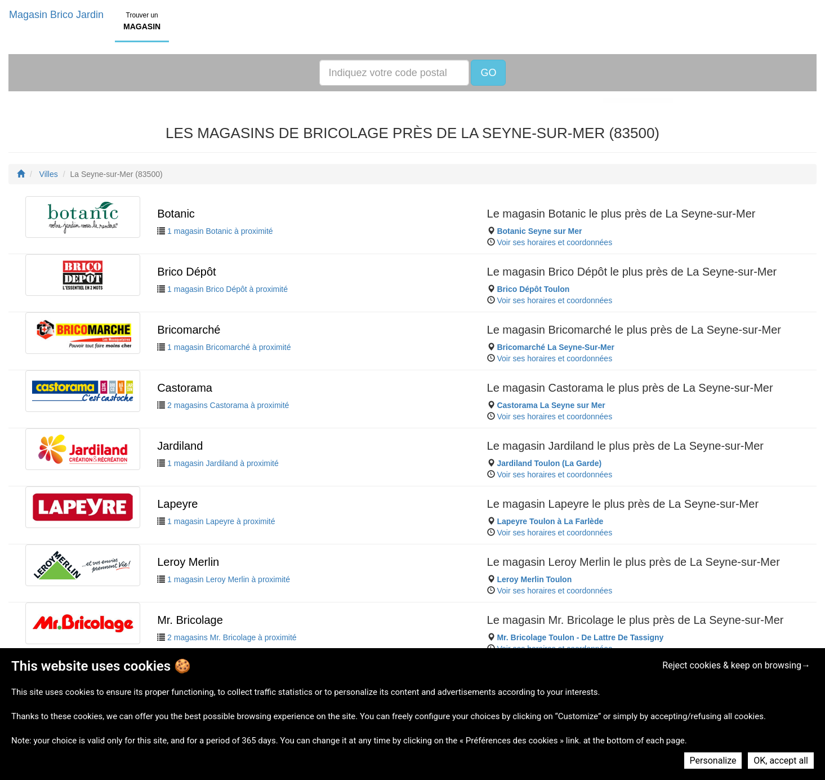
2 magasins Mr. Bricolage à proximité (232, 637)
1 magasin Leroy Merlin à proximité (228, 579)
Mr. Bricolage (190, 620)
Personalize (713, 760)
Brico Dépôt (186, 271)
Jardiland (180, 446)
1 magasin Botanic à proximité (220, 231)
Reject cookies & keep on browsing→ (736, 665)
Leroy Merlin (188, 562)
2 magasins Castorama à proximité (228, 405)
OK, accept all (780, 760)
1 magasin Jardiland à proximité (223, 463)
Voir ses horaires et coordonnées (554, 242)
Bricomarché (188, 329)
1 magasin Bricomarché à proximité (229, 347)
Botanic (176, 213)
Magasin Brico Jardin (56, 14)
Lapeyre (177, 504)
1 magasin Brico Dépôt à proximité (227, 289)
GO (488, 72)
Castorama (184, 388)
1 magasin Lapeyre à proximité (221, 521)
